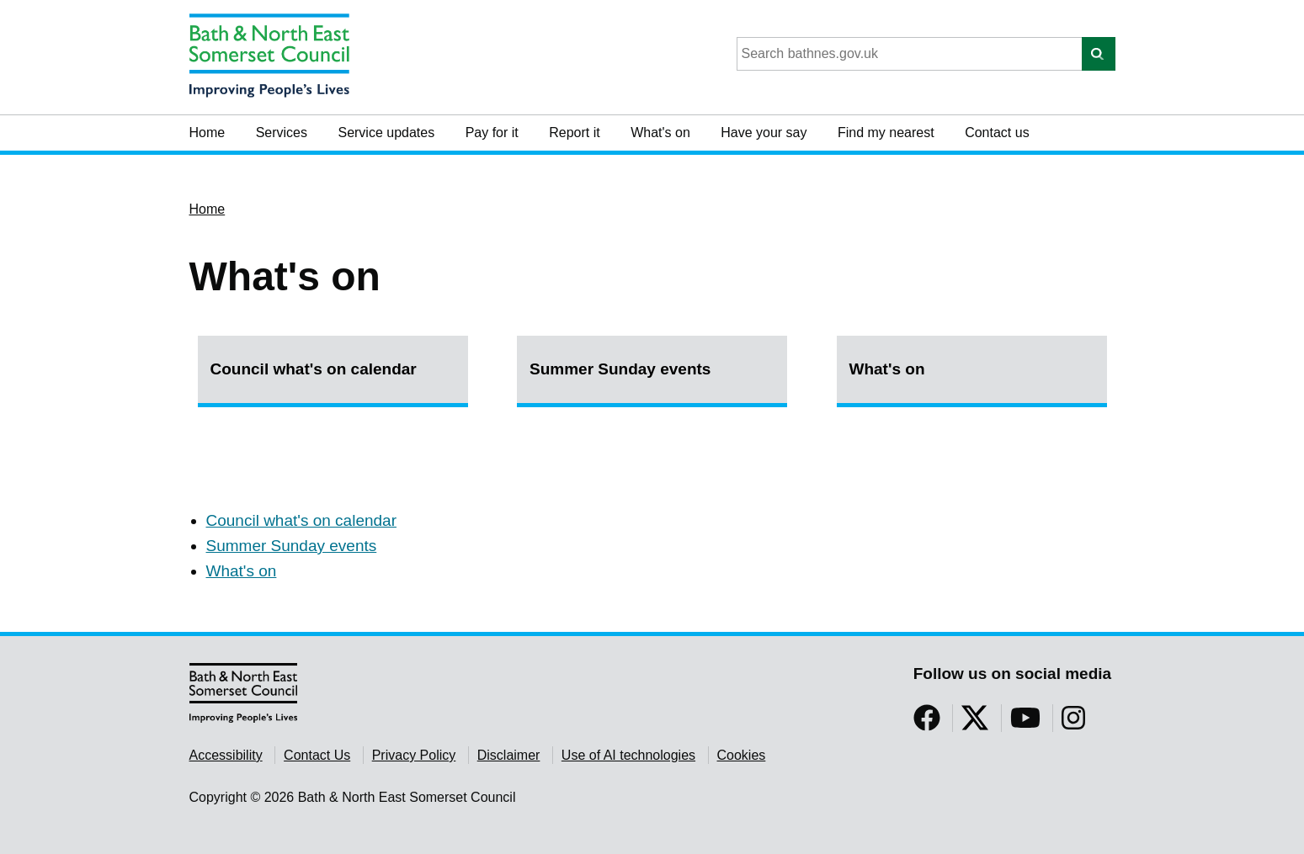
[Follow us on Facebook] (926, 723)
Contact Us (317, 755)
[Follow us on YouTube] (1025, 723)
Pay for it (492, 132)
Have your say (763, 132)
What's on (660, 132)
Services (281, 132)
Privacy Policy (414, 755)
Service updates (386, 132)
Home (207, 132)
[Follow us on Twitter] (974, 723)
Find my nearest (886, 132)
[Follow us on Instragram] (1073, 723)
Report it (574, 132)
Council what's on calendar (313, 369)
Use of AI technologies (628, 755)
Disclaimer (508, 755)
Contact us (997, 132)
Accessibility (226, 755)
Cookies (741, 755)
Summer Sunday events (620, 369)
